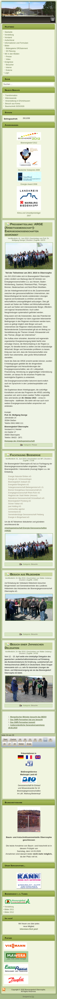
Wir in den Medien (12, 54)
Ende (29, 744)
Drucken (29, 240)
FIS (33, 996)
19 (20, 739)
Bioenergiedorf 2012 (29, 143)
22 (35, 739)
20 (25, 739)
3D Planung (11, 51)
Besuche (34, 564)
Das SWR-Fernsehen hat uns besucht (26, 720)
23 (40, 739)
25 (50, 739)
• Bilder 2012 (8, 912)
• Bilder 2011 (8, 909)
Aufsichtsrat (9, 40)
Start (5, 739)
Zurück (13, 739)
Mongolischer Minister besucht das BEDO (28, 717)
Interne (9, 67)
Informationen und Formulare (16, 43)
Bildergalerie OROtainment (17, 48)
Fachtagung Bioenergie (25, 455)
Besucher (10, 65)
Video (8, 59)
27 (9, 744)
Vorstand (8, 37)
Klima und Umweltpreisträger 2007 (29, 213)
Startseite (8, 32)
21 (30, 739)
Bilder (7, 46)
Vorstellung (9, 35)
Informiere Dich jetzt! (29, 929)
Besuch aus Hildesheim (25, 574)
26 (4, 744)
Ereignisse (9, 62)
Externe (9, 70)
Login (7, 73)
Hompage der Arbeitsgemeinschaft (20, 441)
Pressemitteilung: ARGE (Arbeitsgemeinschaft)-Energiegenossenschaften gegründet (24, 229)
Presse (9, 57)
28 (15, 744)
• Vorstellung (8, 907)
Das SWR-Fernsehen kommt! (22, 722)
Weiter (21, 744)
